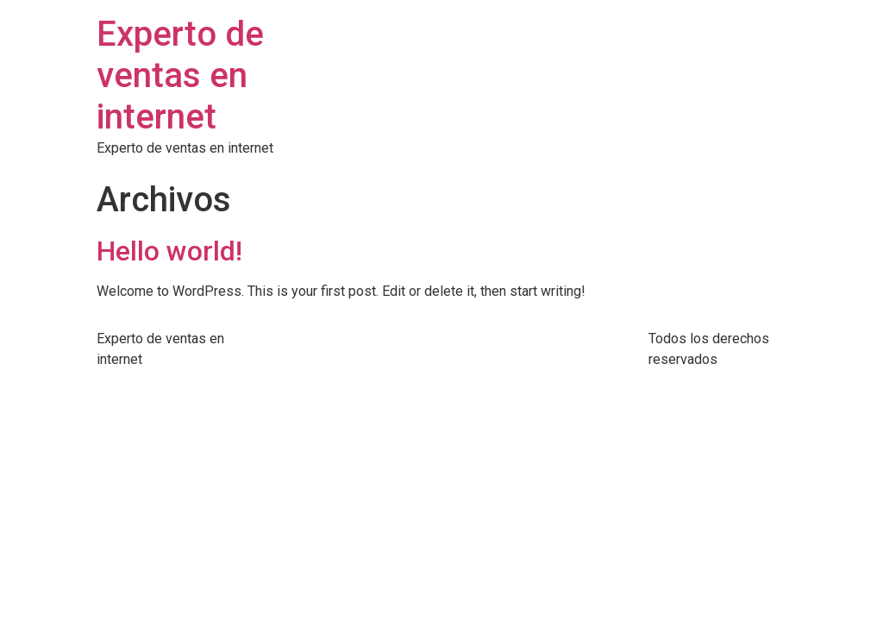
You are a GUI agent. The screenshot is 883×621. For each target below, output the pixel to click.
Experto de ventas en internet (180, 75)
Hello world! (169, 251)
